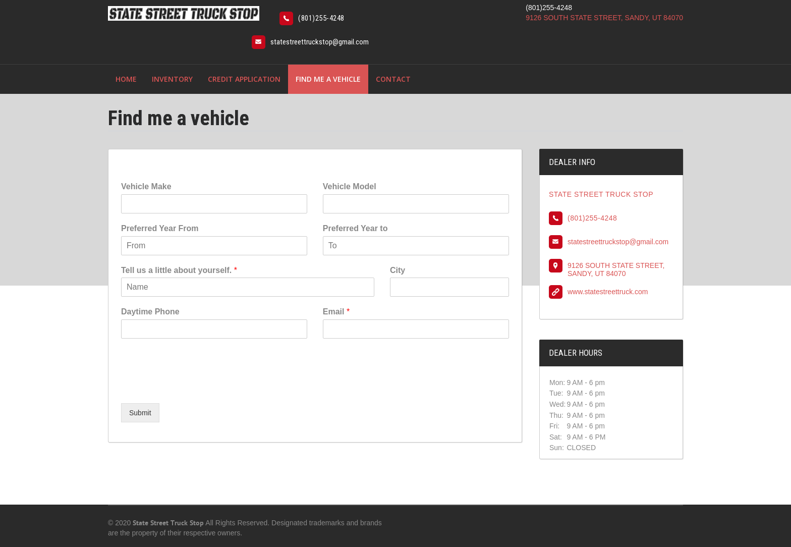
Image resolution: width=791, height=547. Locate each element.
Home (126, 79)
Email (336, 311)
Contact (393, 79)
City (397, 270)
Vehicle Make (146, 186)
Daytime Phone (150, 311)
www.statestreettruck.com (608, 292)
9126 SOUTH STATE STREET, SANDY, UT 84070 (604, 18)
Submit (140, 413)
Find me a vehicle (328, 79)
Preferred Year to (355, 228)
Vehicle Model (349, 186)
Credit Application (244, 79)
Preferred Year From (160, 228)
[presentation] (197, 386)
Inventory (172, 79)
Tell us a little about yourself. (179, 270)
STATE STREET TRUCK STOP (601, 194)
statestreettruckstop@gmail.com (319, 41)
